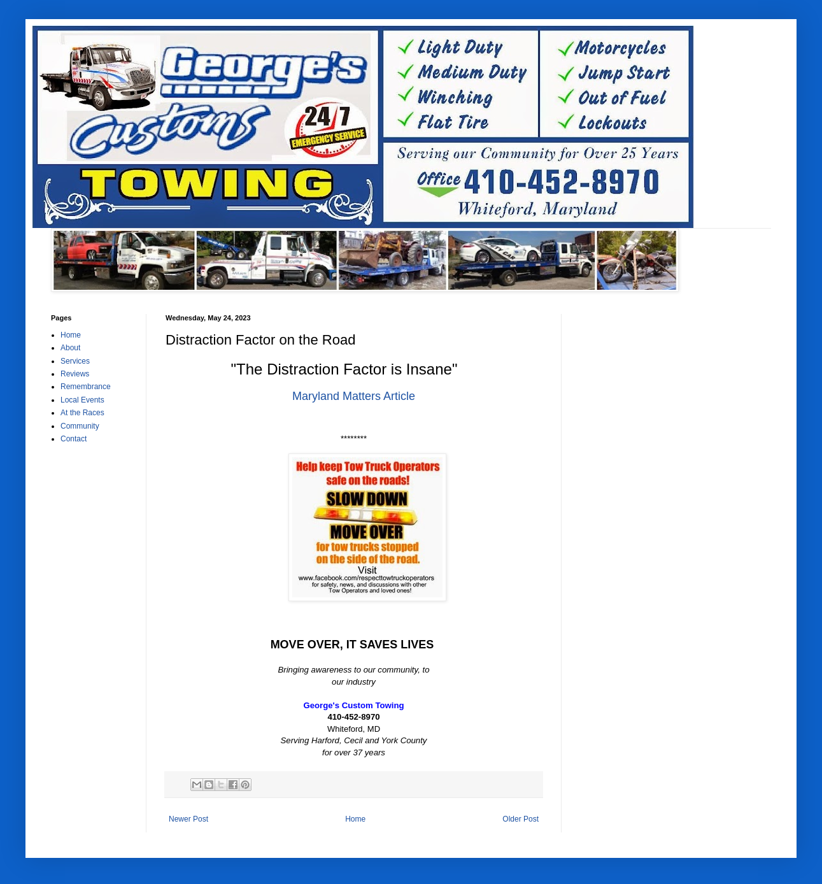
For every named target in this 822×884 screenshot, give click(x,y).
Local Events (82, 400)
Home (355, 819)
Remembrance (85, 386)
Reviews (74, 373)
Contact (73, 438)
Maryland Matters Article (353, 396)
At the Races (82, 412)
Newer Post (188, 819)
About (70, 347)
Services (75, 361)
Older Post (520, 819)
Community (79, 426)
